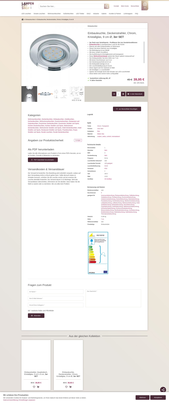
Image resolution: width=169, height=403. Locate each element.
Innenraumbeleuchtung (107, 195)
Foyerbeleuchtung (106, 206)
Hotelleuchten (69, 119)
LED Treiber (80, 13)
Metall (99, 134)
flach (102, 128)
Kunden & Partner (115, 13)
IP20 (105, 168)
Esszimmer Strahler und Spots (69, 123)
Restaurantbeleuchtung (121, 195)
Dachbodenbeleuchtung (121, 210)
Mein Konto (125, 6)
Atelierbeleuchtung (119, 212)
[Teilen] (163, 390)
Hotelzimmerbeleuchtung (108, 199)
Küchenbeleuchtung (118, 201)
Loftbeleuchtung (117, 203)
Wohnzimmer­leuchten (47, 121)
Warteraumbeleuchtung (129, 203)
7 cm (102, 219)
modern (99, 136)
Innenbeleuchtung (134, 210)
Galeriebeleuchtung (131, 212)
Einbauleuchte (94, 44)
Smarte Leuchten (39, 13)
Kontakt (116, 6)
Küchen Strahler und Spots (54, 125)
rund (98, 128)
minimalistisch (116, 136)
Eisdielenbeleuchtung (107, 212)
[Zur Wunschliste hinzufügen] (34, 387)
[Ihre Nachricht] (113, 298)
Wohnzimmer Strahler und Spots (50, 128)
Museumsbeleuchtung (107, 210)
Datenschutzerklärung (10, 400)
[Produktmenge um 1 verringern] (114, 94)
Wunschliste (135, 6)
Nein (105, 150)
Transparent (105, 126)
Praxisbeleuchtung (106, 201)
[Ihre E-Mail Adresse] (55, 298)
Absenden (37, 315)
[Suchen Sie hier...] (72, 6)
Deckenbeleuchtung (122, 199)
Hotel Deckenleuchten (69, 128)
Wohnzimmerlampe (100, 56)
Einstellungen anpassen (27, 400)
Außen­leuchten (68, 13)
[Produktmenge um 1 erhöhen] (123, 94)
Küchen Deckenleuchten (36, 125)
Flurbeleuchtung (116, 197)
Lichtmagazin (128, 13)
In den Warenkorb (136, 94)
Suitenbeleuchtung (117, 206)
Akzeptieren (158, 397)
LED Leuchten (26, 13)
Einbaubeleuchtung (117, 204)
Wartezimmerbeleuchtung (132, 201)
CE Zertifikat (108, 179)
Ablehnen (142, 397)
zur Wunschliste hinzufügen (128, 109)
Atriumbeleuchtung (129, 204)
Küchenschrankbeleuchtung (124, 208)
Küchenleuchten (33, 121)
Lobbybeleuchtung (106, 203)
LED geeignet (108, 163)
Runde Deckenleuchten (61, 132)
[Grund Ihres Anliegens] (55, 305)
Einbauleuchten (58, 119)
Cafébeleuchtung (134, 195)
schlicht (109, 136)
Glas (102, 134)
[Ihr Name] (55, 291)
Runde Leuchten (46, 132)
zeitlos (104, 136)
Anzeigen (78, 140)
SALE (89, 13)
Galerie (104, 13)
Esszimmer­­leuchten (61, 121)
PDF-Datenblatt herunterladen (44, 160)
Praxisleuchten (67, 130)
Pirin (98, 131)
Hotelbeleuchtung (106, 197)
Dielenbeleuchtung (133, 199)
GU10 (106, 166)
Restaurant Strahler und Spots (51, 130)
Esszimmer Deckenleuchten (48, 123)
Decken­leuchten (47, 119)
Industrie (96, 13)
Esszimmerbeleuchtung (128, 197)
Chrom (99, 126)
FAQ (136, 13)
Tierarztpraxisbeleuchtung (108, 214)
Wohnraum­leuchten (54, 13)
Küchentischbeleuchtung (108, 208)
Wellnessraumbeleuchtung (131, 206)
